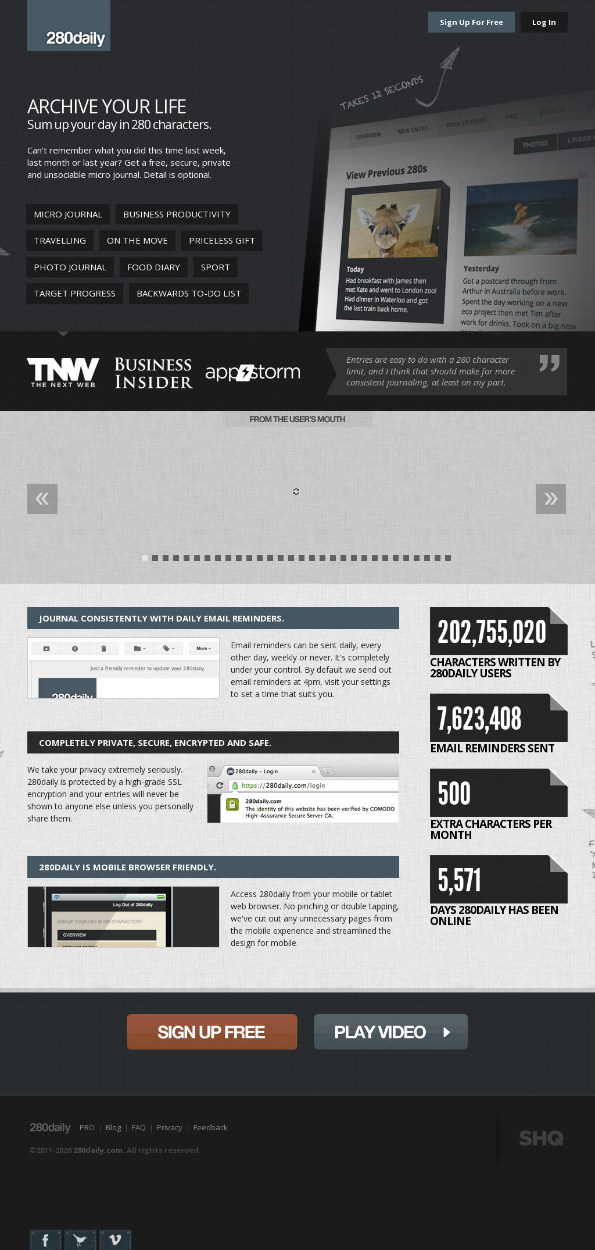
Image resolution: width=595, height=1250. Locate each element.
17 (312, 560)
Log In (544, 22)
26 (406, 560)
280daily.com (98, 1150)
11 (249, 560)
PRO (87, 1127)
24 (385, 560)
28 (427, 560)
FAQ (139, 1127)
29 (437, 560)
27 (417, 560)
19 (333, 560)
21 (354, 560)
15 (291, 560)
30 (448, 560)
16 (301, 560)
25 (396, 560)
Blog (113, 1127)
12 (260, 560)
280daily (68, 25)
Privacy (169, 1127)
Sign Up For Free (471, 22)
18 (322, 560)
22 (364, 560)
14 (281, 560)
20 (343, 560)
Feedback (210, 1127)
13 (270, 560)
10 (239, 560)
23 (375, 560)
